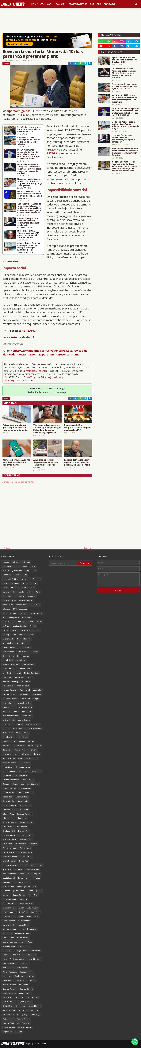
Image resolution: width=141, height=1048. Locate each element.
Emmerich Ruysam (10, 822)
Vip (18, 566)
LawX (19, 673)
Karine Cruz (33, 895)
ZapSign (18, 1032)
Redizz (32, 980)
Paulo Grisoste (8, 963)
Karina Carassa (19, 895)
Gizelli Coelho (8, 669)
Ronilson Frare (25, 993)
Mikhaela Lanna (9, 946)
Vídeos (29, 592)
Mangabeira (20, 596)
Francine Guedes (9, 707)
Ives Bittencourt (9, 878)
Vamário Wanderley (10, 681)
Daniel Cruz (21, 660)
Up (26, 575)
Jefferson (6, 609)
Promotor (6, 976)
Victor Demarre (23, 1023)
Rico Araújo (23, 985)
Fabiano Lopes (20, 622)
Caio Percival (25, 690)
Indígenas (18, 869)
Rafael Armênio (21, 980)
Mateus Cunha (8, 938)
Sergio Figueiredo (25, 1002)
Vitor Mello (27, 647)
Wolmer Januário (24, 1027)
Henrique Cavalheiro (11, 711)
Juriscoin (23, 587)
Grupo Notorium (9, 861)
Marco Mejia (23, 925)
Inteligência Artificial (10, 579)
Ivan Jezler (36, 874)
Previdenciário (8, 737)
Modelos (15, 583)
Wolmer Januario (25, 600)
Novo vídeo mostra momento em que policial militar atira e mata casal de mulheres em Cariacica (125, 151)
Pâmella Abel (19, 976)
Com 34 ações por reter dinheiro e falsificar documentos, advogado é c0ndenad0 (29, 221)
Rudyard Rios (20, 750)
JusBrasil (6, 626)
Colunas (6, 784)
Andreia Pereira (23, 686)
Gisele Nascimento (10, 856)
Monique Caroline (20, 626)
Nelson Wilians (18, 728)
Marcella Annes (24, 920)
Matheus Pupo (22, 938)
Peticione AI (7, 677)
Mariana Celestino (31, 673)
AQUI (41, 388)
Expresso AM (23, 831)
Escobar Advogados (11, 664)
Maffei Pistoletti (9, 920)
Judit (31, 634)
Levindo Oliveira (9, 908)
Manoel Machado (24, 639)
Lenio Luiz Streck (9, 903)
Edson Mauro (24, 809)
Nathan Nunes (8, 950)
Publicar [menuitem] (95, 4)
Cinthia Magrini (23, 656)
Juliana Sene (26, 716)
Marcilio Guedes (9, 925)
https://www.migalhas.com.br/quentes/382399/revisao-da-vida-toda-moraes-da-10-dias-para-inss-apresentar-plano (45, 352)
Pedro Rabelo (22, 967)
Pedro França (8, 967)
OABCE (5, 955)
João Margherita (23, 886)
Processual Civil (26, 972)
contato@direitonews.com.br (20, 380)
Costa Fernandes (9, 788)
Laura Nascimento (10, 899)
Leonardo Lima (24, 720)
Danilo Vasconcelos (24, 792)
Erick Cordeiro (21, 827)
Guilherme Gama (23, 669)
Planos (5, 630)
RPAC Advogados (20, 609)
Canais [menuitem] (60, 4)
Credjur (37, 630)
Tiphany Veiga (22, 1014)
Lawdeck (23, 899)
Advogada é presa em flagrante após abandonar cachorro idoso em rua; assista (45, 463)
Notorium (32, 596)
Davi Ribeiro (24, 694)
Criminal (18, 575)
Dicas (25, 566)
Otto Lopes (31, 955)
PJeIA (5, 959)
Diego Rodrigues (9, 600)
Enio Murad (25, 698)
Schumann (23, 613)
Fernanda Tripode (29, 583)
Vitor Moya (7, 754)
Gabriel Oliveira (28, 664)
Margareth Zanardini (28, 929)
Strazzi (32, 566)
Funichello (33, 844)
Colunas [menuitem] (45, 4)
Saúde (21, 592)
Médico (33, 626)
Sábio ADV (22, 1010)
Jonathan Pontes (9, 882)
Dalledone (37, 579)
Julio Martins (17, 570)
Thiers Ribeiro (8, 1014)
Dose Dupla (36, 694)
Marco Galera (8, 643)
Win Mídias (26, 681)
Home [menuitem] (34, 4)
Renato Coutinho (9, 985)
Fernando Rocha (26, 835)
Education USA (8, 818)
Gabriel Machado (9, 852)
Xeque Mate (7, 1032)
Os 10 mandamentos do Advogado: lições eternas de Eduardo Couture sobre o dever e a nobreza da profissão (29, 168)
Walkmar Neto (8, 652)
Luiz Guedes (7, 916)
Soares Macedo (35, 1006)
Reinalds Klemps (9, 613)
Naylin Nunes (22, 950)
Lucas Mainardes (9, 912)
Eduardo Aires (8, 814)
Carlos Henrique (9, 694)
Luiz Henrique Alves (23, 916)
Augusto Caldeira (9, 690)
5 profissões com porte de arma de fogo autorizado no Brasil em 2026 (29, 129)
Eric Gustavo (7, 827)
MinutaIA (6, 728)
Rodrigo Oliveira (26, 989)
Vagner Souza (8, 1019)
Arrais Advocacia (9, 763)
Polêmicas (26, 562)
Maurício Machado (10, 942)
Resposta (6, 745)
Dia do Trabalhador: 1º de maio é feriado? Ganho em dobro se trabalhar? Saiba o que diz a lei (29, 194)
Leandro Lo (35, 605)
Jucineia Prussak (20, 634)
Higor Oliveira (21, 605)
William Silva (25, 630)
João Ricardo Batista (11, 716)
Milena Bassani (22, 643)
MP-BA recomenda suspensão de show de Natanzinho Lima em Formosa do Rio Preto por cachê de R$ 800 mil (28, 154)
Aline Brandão (23, 652)
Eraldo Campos (26, 822)
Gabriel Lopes (25, 848)
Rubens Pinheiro (22, 997)
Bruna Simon (36, 771)
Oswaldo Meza (17, 955)
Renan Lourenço (9, 741)
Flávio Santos (20, 844)
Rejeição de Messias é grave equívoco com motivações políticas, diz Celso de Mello (77, 462)
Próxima (87, 548)
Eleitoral (6, 570)
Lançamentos (30, 570)
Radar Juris (7, 980)
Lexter (21, 908)
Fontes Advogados (23, 703)
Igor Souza (7, 869)
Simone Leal (20, 1006)
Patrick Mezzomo (34, 959)
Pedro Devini (8, 733)
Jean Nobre (35, 878)
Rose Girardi (8, 997)
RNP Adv (31, 976)
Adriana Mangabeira (11, 617)
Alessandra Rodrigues (31, 754)
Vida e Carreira (36, 613)
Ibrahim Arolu (36, 865)
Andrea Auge (8, 605)
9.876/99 (52, 153)
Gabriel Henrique (9, 848)
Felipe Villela (7, 703)
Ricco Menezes (19, 745)
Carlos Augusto (21, 775)
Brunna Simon (8, 656)
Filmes (5, 587)
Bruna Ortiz (23, 771)
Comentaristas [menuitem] (77, 4)
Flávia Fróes (7, 844)
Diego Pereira (23, 801)
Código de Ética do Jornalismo (45, 377)
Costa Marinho (25, 788)
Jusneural (6, 895)
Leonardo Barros (25, 903)
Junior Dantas (18, 891)
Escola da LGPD (9, 831)
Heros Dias (23, 861)
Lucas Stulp (23, 912)
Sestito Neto (7, 1006)
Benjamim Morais (23, 767)
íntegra (16, 337)
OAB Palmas (35, 950)
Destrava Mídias (22, 797)
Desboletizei (8, 797)
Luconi (20, 724)
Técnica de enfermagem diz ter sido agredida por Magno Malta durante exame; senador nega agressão (47, 429)
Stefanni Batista (9, 1010)
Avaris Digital (8, 767)
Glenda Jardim (26, 856)
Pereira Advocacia (10, 972)
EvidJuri (36, 698)
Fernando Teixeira (10, 839)
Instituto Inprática (32, 869)
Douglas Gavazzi (9, 805)
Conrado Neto (18, 784)
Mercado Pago (26, 942)
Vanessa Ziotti (8, 1023)
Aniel (20, 758)
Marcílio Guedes (9, 592)
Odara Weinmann (35, 728)
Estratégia (6, 634)
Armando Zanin (32, 758)
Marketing (25, 579)
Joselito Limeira (36, 622)
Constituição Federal (34, 370)
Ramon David (22, 737)
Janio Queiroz (8, 673)
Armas (13, 587)
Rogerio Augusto (34, 745)
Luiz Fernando (8, 639)
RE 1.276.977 (29, 330)
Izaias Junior (23, 878)
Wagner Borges (9, 1027)
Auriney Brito (24, 763)
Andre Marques (9, 758)
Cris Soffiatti (7, 596)
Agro (38, 592)
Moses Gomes (23, 946)
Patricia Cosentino (17, 959)
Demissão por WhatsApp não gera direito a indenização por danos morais (16, 462)
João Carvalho (8, 886)
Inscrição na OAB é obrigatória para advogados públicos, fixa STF (78, 427)
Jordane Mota (24, 882)
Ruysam (35, 997)
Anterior (7, 548)
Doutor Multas (24, 805)
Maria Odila (7, 933)
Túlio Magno (36, 1014)
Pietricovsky (20, 677)
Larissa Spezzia (9, 720)
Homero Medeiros (10, 865)
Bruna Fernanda (9, 771)
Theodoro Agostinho (11, 647)
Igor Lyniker (26, 711)
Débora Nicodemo (10, 698)
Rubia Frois (7, 750)
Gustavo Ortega (25, 707)
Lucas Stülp (35, 912)
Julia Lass (6, 891)
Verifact (14, 630)
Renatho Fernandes (26, 741)
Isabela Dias (24, 874)
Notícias (6, 63)
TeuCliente (34, 1010)
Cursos (5, 583)
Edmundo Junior (9, 809)
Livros (32, 587)
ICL (27, 865)
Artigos (15, 562)
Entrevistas (26, 617)
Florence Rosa (25, 839)
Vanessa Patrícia (23, 1019)
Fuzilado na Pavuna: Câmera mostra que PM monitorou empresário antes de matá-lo (28, 234)
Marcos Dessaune (10, 929)
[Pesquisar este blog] (63, 563)
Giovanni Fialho (26, 852)
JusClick (39, 891)
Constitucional (32, 784)
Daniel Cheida (8, 792)
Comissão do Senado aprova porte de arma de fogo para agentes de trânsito (28, 140)
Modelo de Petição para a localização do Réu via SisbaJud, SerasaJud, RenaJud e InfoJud (28, 246)
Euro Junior (7, 622)
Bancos (35, 652)
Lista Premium (32, 908)
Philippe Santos (22, 733)
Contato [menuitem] (109, 4)
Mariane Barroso (32, 724)
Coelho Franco (27, 780)
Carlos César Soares (11, 780)
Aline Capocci (8, 686)
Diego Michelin (8, 801)
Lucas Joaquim (8, 724)
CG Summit (7, 775)
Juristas (30, 891)
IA (21, 865)
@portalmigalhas (18, 111)
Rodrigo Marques (9, 989)
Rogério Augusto (9, 993)
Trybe (30, 677)
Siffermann (33, 750)
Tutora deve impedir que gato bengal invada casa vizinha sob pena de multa (14, 427)
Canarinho (37, 690)
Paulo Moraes (23, 963)
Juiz (34, 886)
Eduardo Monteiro (24, 814)
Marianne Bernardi (22, 933)
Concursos (7, 575)
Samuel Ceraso (8, 1002)
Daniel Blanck (8, 660)
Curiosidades (8, 566)
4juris (17, 754)
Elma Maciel (22, 818)
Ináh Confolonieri (9, 874)
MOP (36, 916)
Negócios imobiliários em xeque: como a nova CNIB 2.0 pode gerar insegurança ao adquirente (29, 182)
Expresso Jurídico (9, 835)
